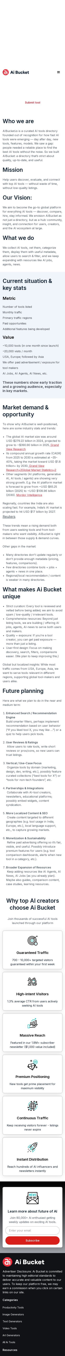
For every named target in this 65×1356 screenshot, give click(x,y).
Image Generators (13, 1314)
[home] (16, 72)
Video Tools (10, 1328)
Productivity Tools (13, 1307)
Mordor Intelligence (29, 495)
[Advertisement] (32, 32)
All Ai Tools (9, 1342)
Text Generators (12, 1321)
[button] (58, 72)
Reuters (9, 516)
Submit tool (32, 102)
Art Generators (11, 1335)
